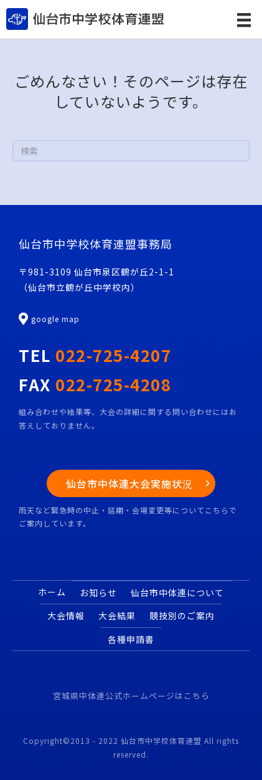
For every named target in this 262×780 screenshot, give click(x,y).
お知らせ (98, 592)
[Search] (131, 150)
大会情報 (66, 615)
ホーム (52, 592)
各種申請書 (131, 639)
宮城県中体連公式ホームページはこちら (131, 696)
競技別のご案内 (182, 615)
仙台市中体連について (177, 592)
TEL (95, 354)
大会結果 (117, 615)
